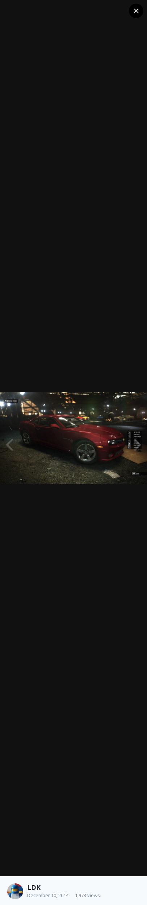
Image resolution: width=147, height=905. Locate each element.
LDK (34, 887)
